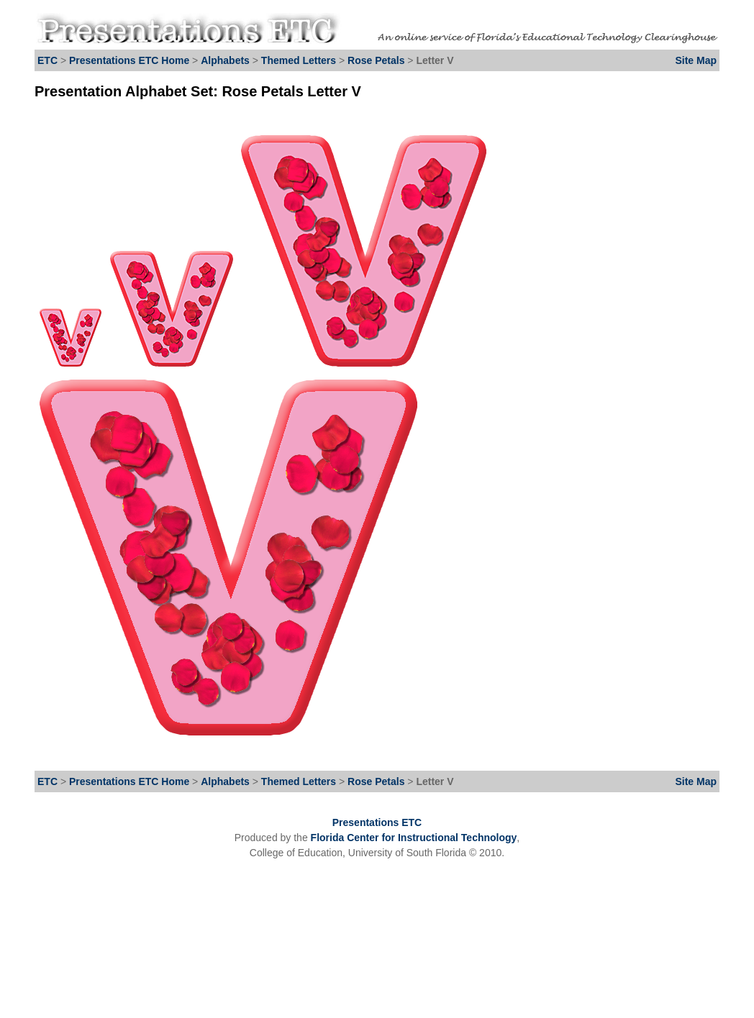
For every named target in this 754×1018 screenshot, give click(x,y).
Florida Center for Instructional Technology (414, 837)
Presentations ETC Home (129, 60)
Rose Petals (377, 60)
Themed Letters (298, 60)
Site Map (696, 60)
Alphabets (225, 60)
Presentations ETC (377, 822)
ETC (47, 60)
